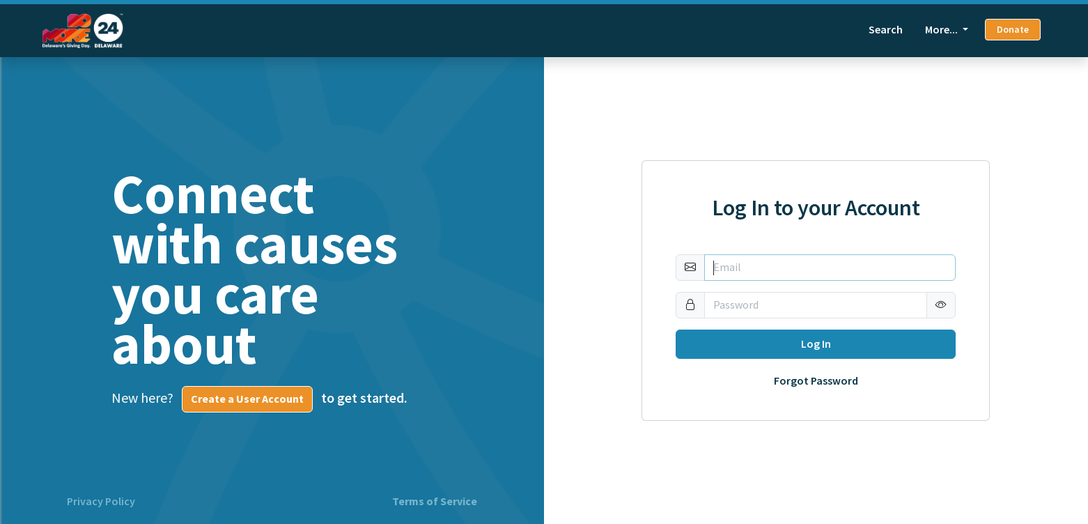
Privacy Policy (101, 501)
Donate (1013, 29)
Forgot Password (816, 381)
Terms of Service (434, 501)
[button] (941, 305)
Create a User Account (247, 399)
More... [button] (942, 29)
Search (886, 29)
